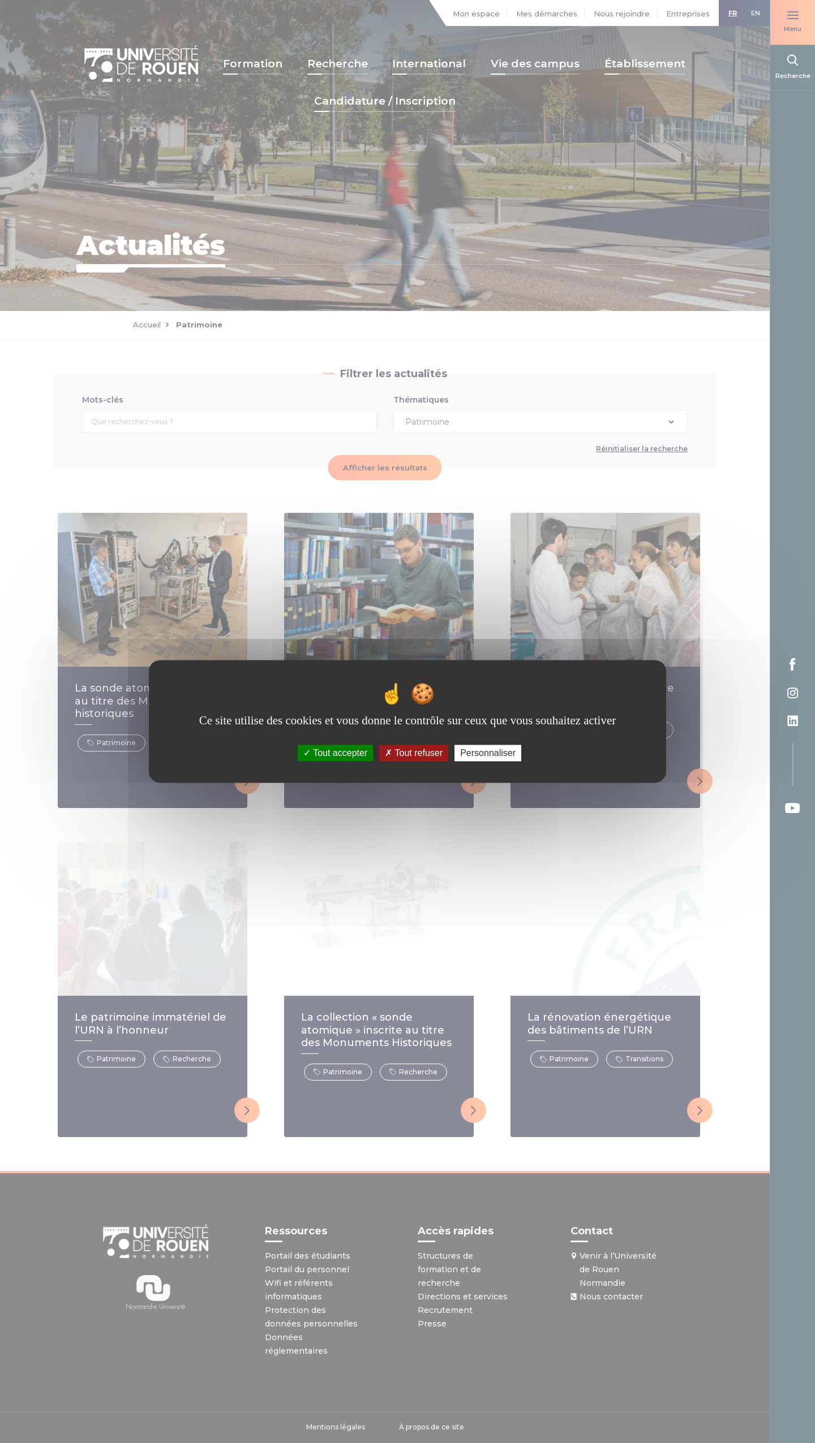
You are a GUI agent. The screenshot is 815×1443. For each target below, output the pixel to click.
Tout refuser (414, 753)
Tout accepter (335, 753)
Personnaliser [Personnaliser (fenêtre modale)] (488, 753)
